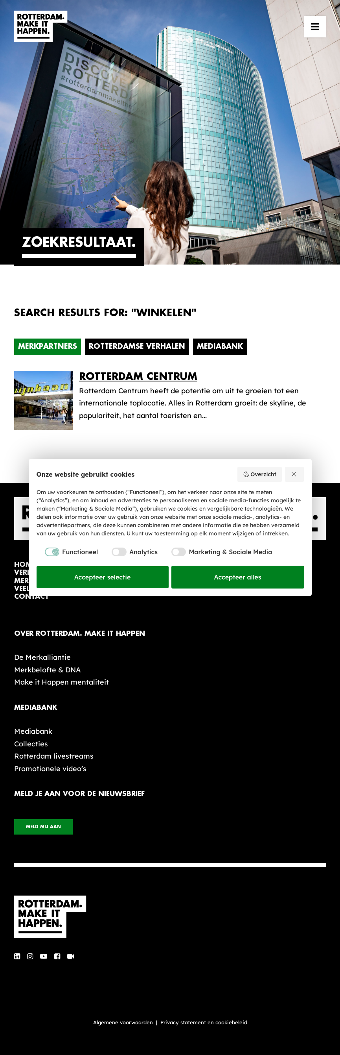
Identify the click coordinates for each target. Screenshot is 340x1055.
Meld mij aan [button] (43, 827)
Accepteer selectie (102, 577)
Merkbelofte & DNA (47, 669)
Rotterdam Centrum (138, 376)
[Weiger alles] (294, 474)
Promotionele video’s (50, 768)
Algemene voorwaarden (123, 1022)
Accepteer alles (237, 577)
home (25, 564)
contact (31, 596)
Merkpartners (47, 346)
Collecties (31, 743)
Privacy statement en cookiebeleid (203, 1022)
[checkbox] (67, 552)
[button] (315, 26)
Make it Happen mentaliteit (61, 682)
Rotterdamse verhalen (137, 346)
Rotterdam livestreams (54, 756)
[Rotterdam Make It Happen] (41, 26)
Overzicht (259, 474)
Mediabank (220, 346)
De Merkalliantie (42, 657)
